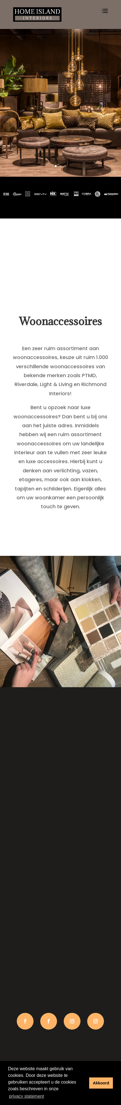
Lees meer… (60, 520)
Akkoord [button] (101, 1083)
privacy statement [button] (26, 1096)
